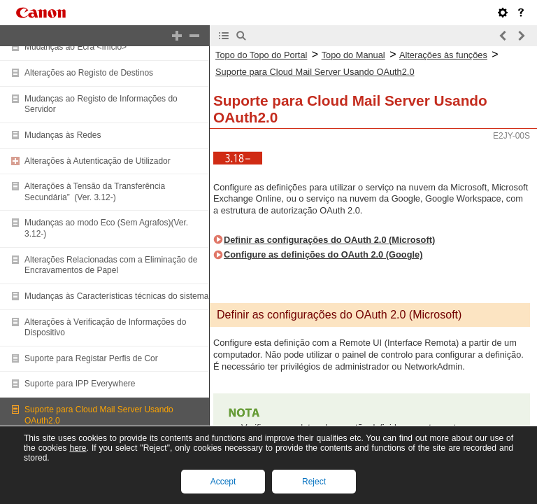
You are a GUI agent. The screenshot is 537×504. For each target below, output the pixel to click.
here (77, 448)
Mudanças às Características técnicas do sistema (116, 296)
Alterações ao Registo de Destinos (88, 73)
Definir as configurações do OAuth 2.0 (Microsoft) (329, 239)
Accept (223, 481)
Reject (314, 481)
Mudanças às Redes (62, 135)
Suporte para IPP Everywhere (80, 383)
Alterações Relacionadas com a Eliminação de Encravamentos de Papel (110, 265)
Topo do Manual (353, 55)
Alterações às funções (443, 55)
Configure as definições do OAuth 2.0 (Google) (323, 254)
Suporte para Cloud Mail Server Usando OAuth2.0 (315, 71)
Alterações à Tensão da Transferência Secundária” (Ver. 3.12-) (94, 191)
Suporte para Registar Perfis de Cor (91, 358)
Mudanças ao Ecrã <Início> (75, 47)
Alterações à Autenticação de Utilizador (97, 161)
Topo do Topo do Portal (261, 55)
